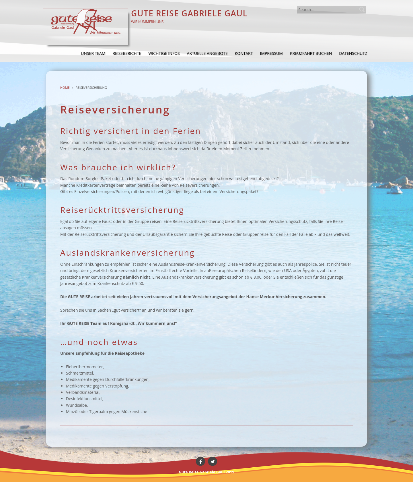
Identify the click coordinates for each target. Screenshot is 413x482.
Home (65, 87)
